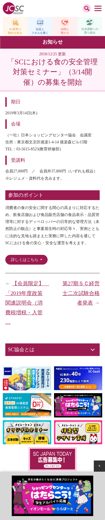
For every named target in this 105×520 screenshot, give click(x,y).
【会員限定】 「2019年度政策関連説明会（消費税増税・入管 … (27, 303)
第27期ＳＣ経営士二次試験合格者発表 (81, 293)
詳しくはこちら (24, 260)
